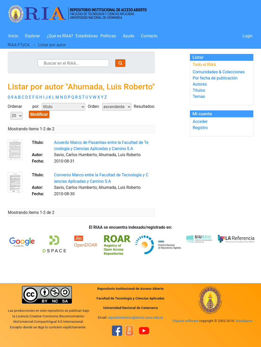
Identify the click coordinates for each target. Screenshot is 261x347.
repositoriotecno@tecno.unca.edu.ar (135, 317)
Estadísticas (87, 35)
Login (248, 35)
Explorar (32, 35)
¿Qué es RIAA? (60, 35)
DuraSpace (244, 321)
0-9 (10, 97)
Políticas (108, 35)
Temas (199, 96)
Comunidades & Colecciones (219, 72)
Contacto (149, 35)
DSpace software (185, 321)
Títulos (199, 90)
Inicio (13, 35)
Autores (200, 84)
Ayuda (128, 35)
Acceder (200, 121)
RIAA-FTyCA (19, 44)
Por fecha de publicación (215, 78)
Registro (200, 127)
